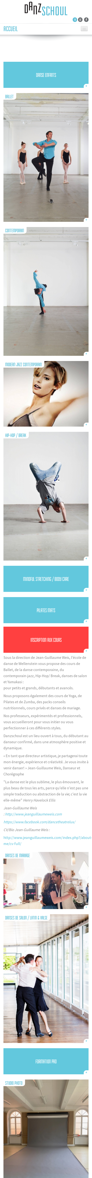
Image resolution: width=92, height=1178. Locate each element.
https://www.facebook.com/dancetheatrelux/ (39, 821)
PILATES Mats (46, 610)
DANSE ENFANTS (46, 75)
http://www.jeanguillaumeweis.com (33, 814)
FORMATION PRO (46, 1061)
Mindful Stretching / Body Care (46, 579)
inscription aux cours (46, 640)
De (80, 19)
